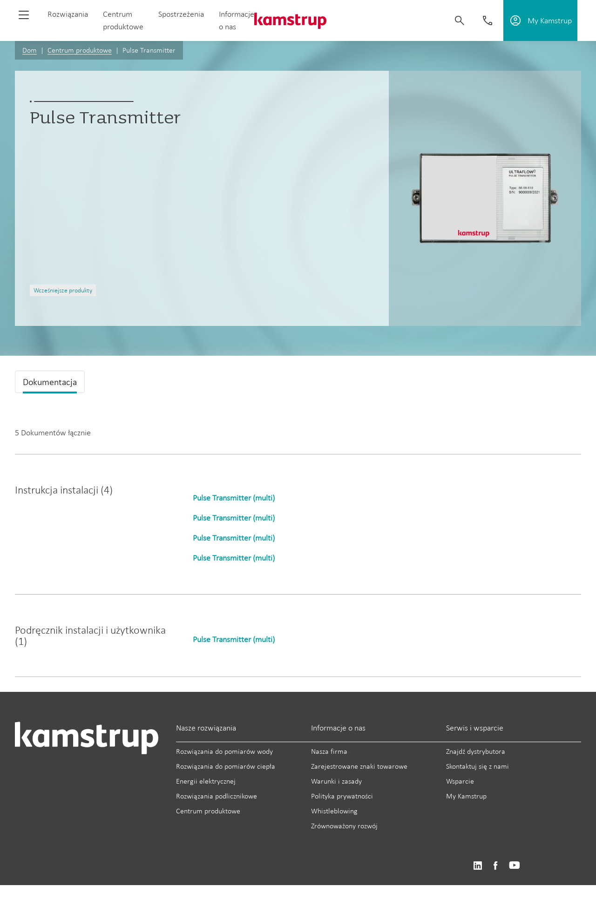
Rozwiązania (67, 14)
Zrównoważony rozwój (344, 825)
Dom (29, 50)
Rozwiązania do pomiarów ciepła (225, 766)
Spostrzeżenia (181, 14)
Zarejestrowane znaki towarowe (359, 766)
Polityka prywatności (342, 796)
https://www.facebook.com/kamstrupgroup (495, 865)
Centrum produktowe (79, 50)
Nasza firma (329, 751)
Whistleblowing (334, 810)
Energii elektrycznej (206, 781)
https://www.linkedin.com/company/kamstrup (477, 865)
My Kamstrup (466, 796)
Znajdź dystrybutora (475, 751)
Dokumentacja (50, 381)
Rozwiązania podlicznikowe (216, 796)
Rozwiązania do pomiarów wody (224, 751)
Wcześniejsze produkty (63, 290)
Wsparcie (460, 781)
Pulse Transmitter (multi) (234, 498)
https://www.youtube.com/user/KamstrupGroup (514, 865)
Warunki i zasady (336, 781)
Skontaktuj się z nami (477, 766)
